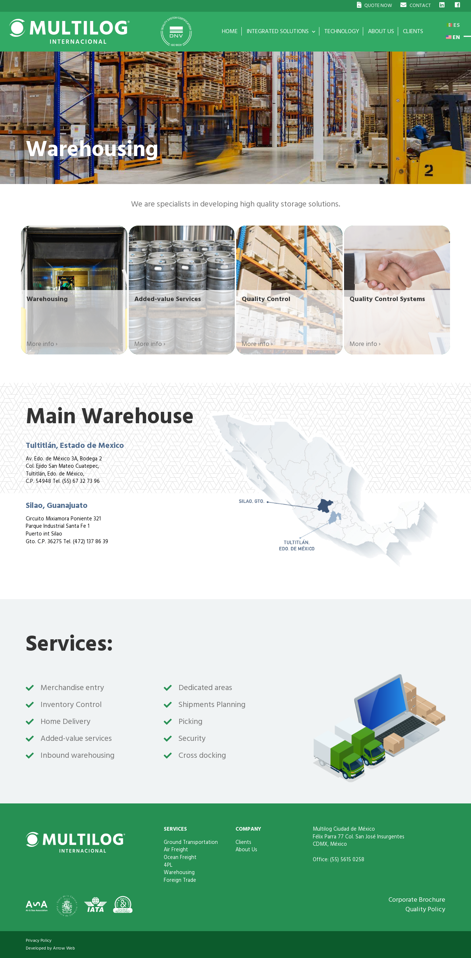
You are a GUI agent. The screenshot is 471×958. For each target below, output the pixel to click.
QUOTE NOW (374, 5)
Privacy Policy (39, 940)
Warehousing (179, 872)
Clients (243, 842)
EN (453, 37)
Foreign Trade (180, 880)
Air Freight (176, 849)
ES (453, 25)
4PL (168, 865)
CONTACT (415, 5)
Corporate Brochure (417, 899)
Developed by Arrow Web (50, 948)
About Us (246, 849)
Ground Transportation (191, 842)
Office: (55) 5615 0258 (338, 859)
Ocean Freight (180, 857)
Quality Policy (425, 909)
